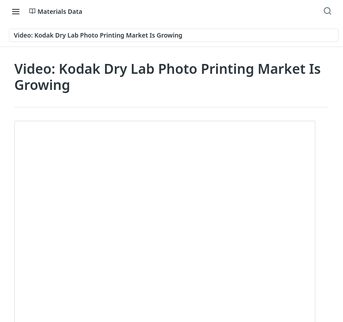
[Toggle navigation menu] (15, 11)
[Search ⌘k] (327, 11)
